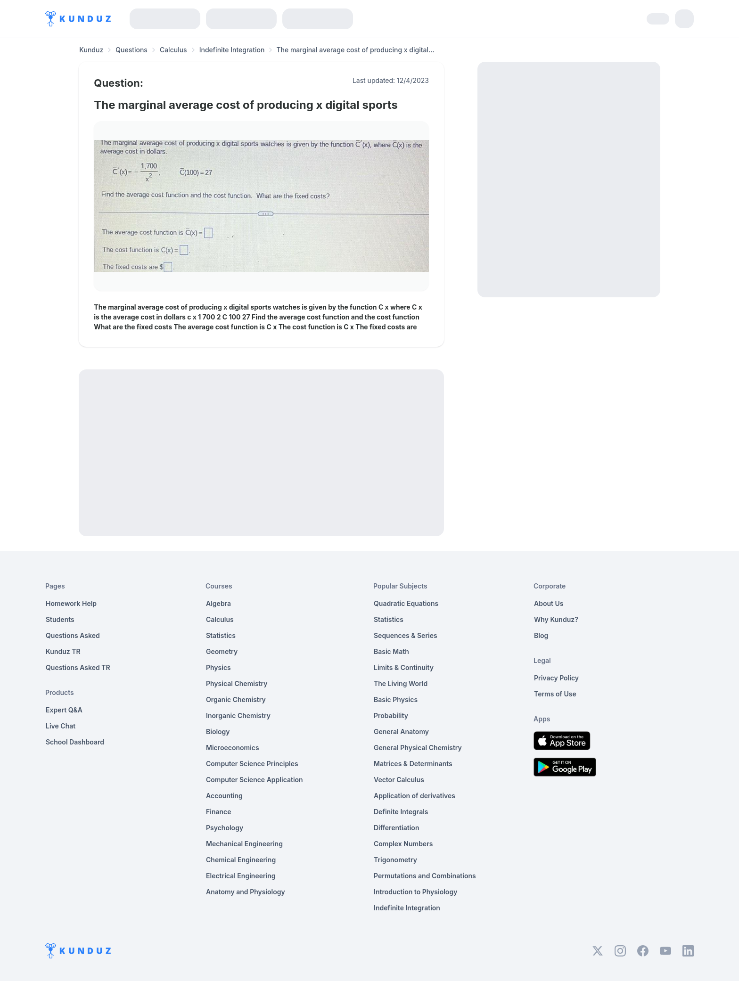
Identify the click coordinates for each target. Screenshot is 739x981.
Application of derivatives (414, 796)
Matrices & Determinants (413, 764)
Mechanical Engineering (244, 844)
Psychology (224, 828)
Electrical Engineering (241, 876)
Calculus (173, 50)
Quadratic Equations (406, 603)
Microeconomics (232, 748)
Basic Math (391, 651)
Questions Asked (73, 635)
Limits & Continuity (404, 667)
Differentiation (396, 828)
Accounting (224, 796)
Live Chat (60, 726)
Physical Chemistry (237, 683)
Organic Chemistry (236, 699)
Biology (218, 732)
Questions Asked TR (78, 667)
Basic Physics (396, 699)
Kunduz (91, 50)
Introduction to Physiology (415, 892)
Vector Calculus (399, 780)
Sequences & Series (405, 635)
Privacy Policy (556, 678)
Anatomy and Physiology (245, 892)
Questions (131, 50)
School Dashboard (75, 742)
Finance (218, 812)
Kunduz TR (63, 651)
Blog (541, 635)
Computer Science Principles (252, 764)
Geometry (222, 651)
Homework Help (71, 603)
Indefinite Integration (232, 50)
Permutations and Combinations (425, 876)
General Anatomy (401, 732)
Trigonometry (395, 860)
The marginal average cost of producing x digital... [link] (355, 50)
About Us (548, 603)
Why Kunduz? (556, 619)
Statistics (221, 635)
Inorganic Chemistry (238, 715)
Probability (391, 715)
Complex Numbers (403, 844)
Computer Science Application (254, 780)
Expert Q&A (64, 710)
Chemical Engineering (241, 860)
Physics (218, 667)
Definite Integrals (401, 812)
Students (60, 619)
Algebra (218, 603)
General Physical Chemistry (418, 748)
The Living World (400, 683)
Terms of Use (555, 694)
